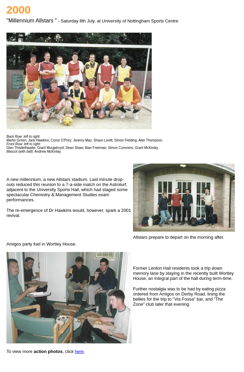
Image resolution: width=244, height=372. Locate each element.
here (79, 351)
